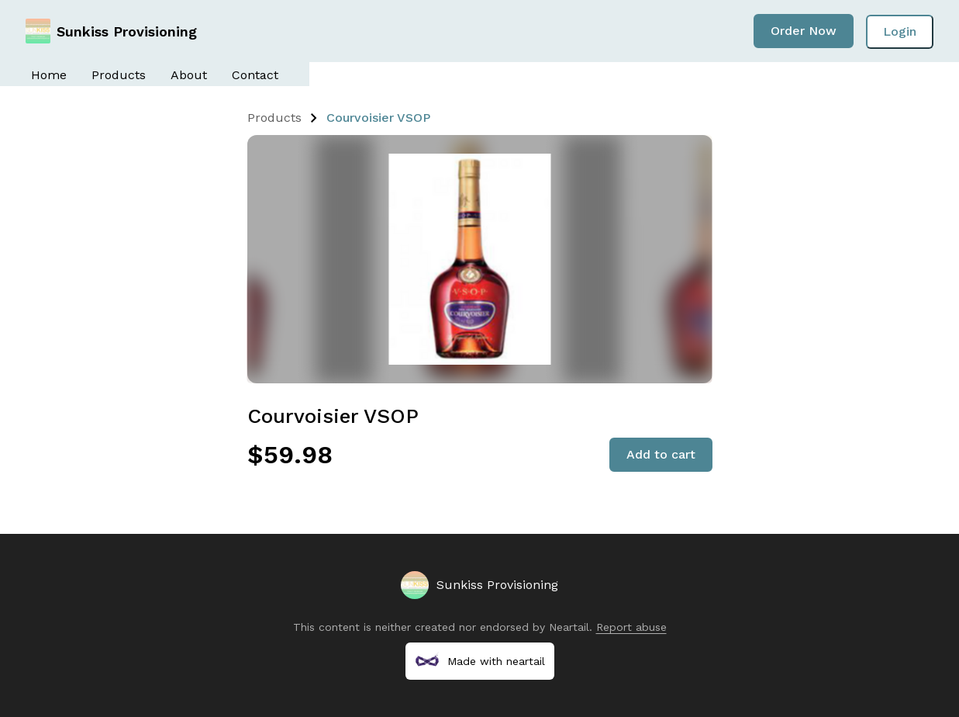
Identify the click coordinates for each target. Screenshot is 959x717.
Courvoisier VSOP (378, 117)
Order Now (804, 30)
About (189, 75)
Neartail (569, 627)
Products (118, 75)
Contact (255, 75)
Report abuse (631, 627)
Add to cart (660, 454)
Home (49, 75)
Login (899, 31)
